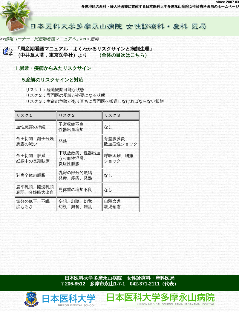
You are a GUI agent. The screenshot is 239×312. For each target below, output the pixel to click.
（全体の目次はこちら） (123, 55)
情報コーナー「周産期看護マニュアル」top (45, 38)
